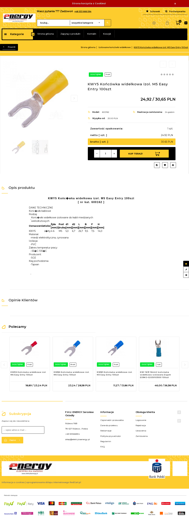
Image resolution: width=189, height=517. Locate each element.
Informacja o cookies (13, 482)
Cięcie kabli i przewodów (112, 420)
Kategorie (14, 34)
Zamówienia (142, 436)
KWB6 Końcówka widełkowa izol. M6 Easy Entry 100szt (71, 373)
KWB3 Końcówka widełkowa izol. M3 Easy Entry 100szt (114, 373)
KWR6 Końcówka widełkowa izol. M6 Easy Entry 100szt (28, 373)
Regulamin (105, 441)
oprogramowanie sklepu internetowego (47, 482)
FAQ (102, 446)
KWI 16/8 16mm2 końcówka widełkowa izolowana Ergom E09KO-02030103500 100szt (155, 374)
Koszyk (107, 33)
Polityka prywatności (110, 436)
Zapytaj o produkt (70, 33)
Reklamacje (105, 430)
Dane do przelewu (109, 425)
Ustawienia (141, 430)
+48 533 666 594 (82, 11)
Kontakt (91, 33)
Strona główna (45, 33)
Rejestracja (141, 425)
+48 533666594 (72, 434)
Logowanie (141, 420)
